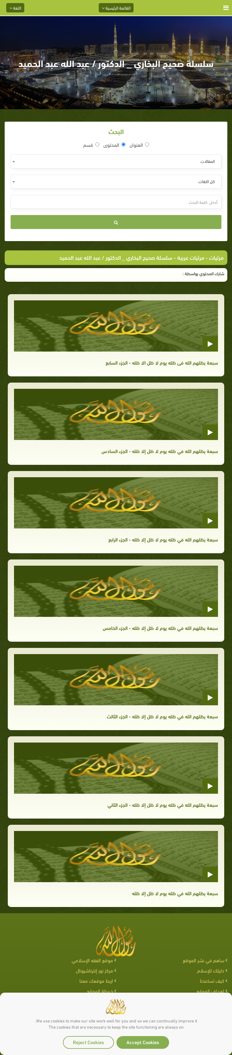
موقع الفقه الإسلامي (92, 959)
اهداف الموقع (210, 990)
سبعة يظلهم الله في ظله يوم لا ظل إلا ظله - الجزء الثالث (162, 716)
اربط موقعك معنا (96, 980)
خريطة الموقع (100, 990)
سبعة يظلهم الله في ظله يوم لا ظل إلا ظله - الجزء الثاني (162, 804)
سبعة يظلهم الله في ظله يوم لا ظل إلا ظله (175, 892)
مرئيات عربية (190, 257)
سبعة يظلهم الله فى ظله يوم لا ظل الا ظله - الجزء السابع (162, 362)
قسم (91, 144)
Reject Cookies (88, 1041)
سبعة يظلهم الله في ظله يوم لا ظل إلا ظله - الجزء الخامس (160, 627)
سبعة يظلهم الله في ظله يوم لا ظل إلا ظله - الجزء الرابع (163, 539)
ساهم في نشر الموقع (203, 959)
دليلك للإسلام (210, 970)
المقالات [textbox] (208, 161)
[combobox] (116, 161)
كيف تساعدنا (212, 980)
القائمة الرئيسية (116, 7)
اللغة (15, 7)
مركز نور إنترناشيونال (94, 970)
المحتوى (114, 144)
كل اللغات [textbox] (206, 181)
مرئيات (216, 257)
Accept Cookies (142, 1041)
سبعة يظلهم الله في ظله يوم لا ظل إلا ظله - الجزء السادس (160, 450)
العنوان (139, 144)
